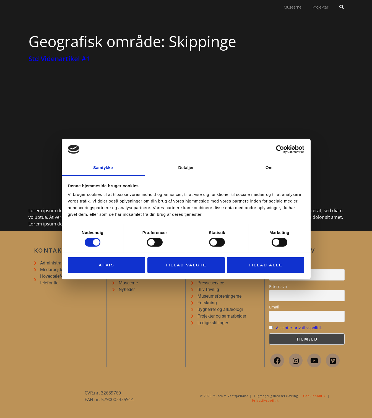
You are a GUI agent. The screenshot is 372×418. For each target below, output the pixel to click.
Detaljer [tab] (186, 167)
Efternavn (278, 286)
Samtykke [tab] (103, 167)
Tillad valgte (185, 265)
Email (274, 307)
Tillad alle (266, 265)
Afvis (106, 265)
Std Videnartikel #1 (59, 58)
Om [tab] (269, 167)
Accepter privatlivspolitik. (299, 327)
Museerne (292, 7)
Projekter (320, 7)
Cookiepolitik (314, 396)
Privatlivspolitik (265, 400)
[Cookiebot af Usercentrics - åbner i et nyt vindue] (280, 149)
